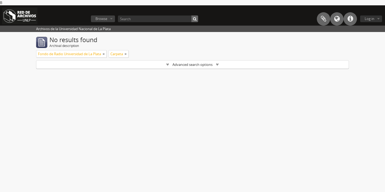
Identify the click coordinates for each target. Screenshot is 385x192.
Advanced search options (192, 64)
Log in (369, 18)
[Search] (158, 18)
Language (337, 19)
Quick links (350, 19)
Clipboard (323, 19)
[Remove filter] (104, 54)
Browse (101, 18)
